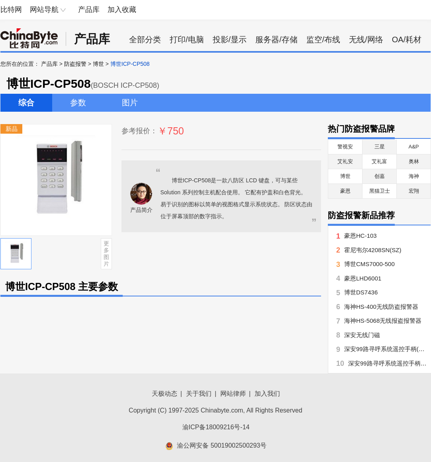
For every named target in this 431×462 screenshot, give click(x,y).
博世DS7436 (361, 292)
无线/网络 (366, 39)
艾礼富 (379, 161)
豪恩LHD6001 (362, 278)
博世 (98, 64)
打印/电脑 (187, 39)
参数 (78, 102)
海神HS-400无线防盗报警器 (381, 306)
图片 (130, 102)
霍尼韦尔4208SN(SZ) (372, 250)
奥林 (414, 161)
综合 (26, 102)
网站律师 (233, 393)
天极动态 (164, 393)
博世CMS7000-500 (369, 264)
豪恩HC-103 (360, 235)
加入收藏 (122, 10)
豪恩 (345, 191)
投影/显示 (230, 39)
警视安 (345, 147)
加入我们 (267, 393)
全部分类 (145, 39)
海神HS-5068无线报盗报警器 (382, 320)
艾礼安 (345, 161)
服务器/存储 (276, 39)
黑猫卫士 (379, 191)
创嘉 (379, 176)
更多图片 (106, 253)
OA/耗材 (406, 39)
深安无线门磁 (362, 335)
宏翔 (414, 191)
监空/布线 (323, 39)
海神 (414, 176)
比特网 (11, 10)
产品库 (89, 10)
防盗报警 (75, 64)
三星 (379, 147)
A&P (413, 147)
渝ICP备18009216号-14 (216, 427)
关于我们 (199, 393)
